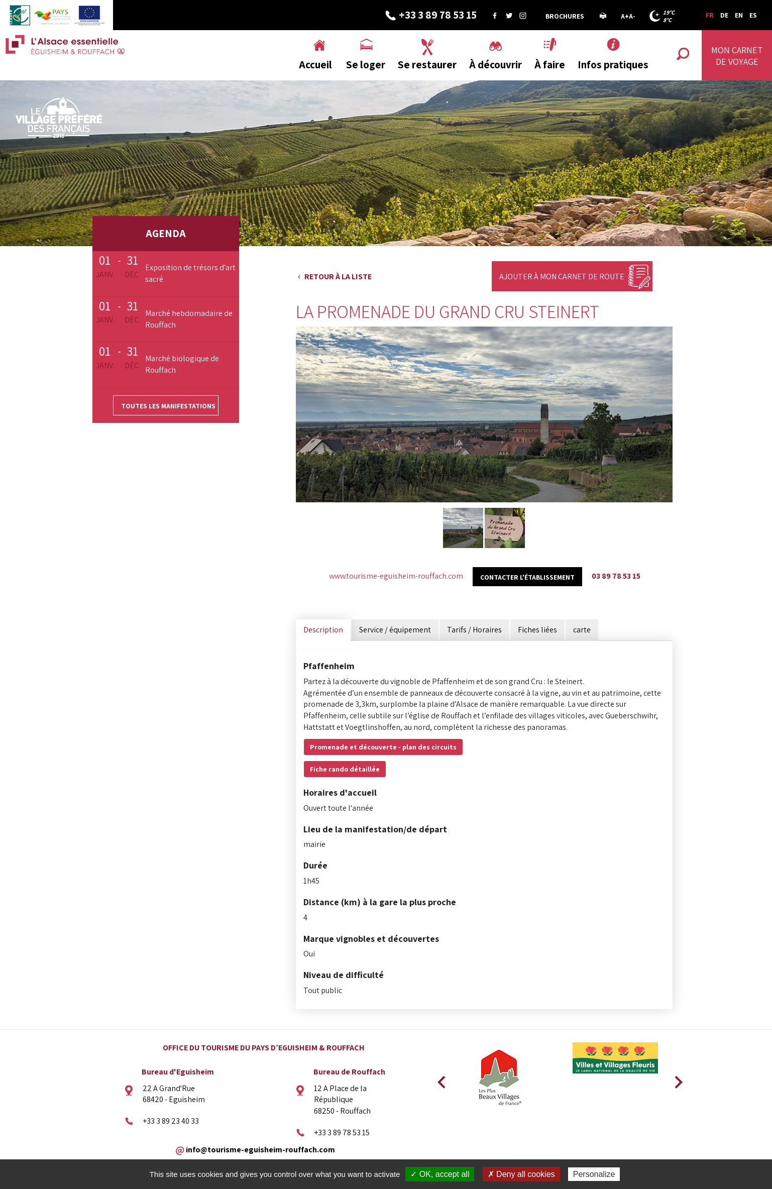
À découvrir (495, 64)
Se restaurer (427, 64)
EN (739, 15)
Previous (440, 1079)
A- (632, 16)
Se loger (365, 64)
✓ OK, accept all (439, 1174)
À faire (549, 64)
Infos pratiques (613, 64)
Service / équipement (395, 629)
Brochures (564, 16)
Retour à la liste (338, 276)
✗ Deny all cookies (521, 1174)
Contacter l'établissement (527, 577)
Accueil (315, 64)
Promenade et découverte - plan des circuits (383, 746)
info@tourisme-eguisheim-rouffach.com (260, 1149)
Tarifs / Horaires (474, 629)
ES (753, 15)
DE (724, 15)
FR (710, 15)
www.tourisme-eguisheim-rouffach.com (396, 576)
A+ (625, 16)
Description (323, 629)
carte (582, 629)
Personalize (594, 1174)
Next (675, 1079)
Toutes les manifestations (168, 405)
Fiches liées (537, 629)
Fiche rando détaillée (345, 769)
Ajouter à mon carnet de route (561, 276)
